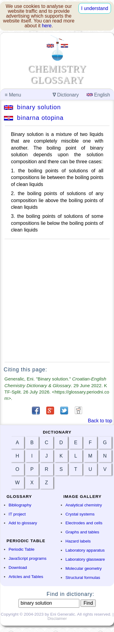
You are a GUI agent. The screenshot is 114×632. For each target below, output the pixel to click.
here (47, 25)
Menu (13, 94)
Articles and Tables (26, 576)
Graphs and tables (82, 532)
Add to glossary (23, 523)
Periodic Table (21, 549)
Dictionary (66, 94)
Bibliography (20, 505)
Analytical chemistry (83, 505)
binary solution (32, 107)
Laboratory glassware (85, 559)
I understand (94, 8)
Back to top (100, 420)
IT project (17, 514)
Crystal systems (80, 514)
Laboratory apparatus (85, 550)
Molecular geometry (83, 568)
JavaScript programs (28, 558)
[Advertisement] (57, 300)
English (98, 94)
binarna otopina (34, 117)
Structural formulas (82, 577)
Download (18, 567)
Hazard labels (78, 541)
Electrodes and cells (83, 523)
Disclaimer (57, 618)
